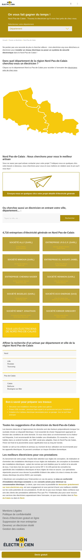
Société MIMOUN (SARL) (21, 259)
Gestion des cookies (14, 529)
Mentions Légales (12, 510)
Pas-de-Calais (10, 374)
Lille (9, 360)
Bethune (10, 385)
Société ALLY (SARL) (21, 242)
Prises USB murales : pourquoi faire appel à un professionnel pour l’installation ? (41, 408)
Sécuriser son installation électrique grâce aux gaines (30, 405)
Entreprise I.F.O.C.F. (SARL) (60, 242)
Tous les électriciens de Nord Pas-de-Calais (21, 329)
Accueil (5, 40)
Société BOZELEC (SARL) (21, 294)
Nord (6, 352)
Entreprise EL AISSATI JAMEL (61, 259)
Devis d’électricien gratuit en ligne (21, 518)
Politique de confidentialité (17, 514)
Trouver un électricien (15, 40)
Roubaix (10, 362)
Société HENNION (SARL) (61, 277)
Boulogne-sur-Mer (14, 387)
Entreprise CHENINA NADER (21, 277)
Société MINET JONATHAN (21, 311)
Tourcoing (11, 365)
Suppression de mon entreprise (20, 521)
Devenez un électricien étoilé (18, 525)
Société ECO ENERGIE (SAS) (61, 294)
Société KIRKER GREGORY (61, 311)
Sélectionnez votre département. (21, 24)
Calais (9, 382)
